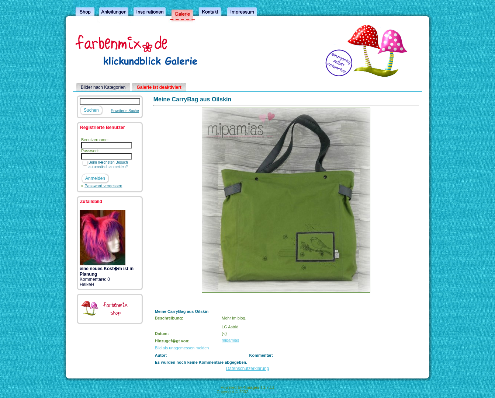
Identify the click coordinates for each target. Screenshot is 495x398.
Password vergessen (103, 186)
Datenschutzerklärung (247, 368)
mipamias (230, 340)
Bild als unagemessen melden (182, 348)
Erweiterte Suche (125, 111)
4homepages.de (263, 392)
